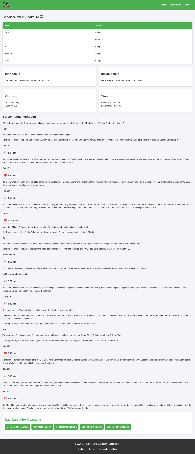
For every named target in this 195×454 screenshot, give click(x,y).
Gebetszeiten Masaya (92, 427)
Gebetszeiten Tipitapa (66, 427)
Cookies (81, 449)
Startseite (163, 5)
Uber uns (92, 449)
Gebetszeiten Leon (42, 427)
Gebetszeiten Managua (17, 427)
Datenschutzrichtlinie (108, 449)
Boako (188, 5)
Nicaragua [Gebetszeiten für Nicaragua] (176, 5)
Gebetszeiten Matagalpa (118, 427)
